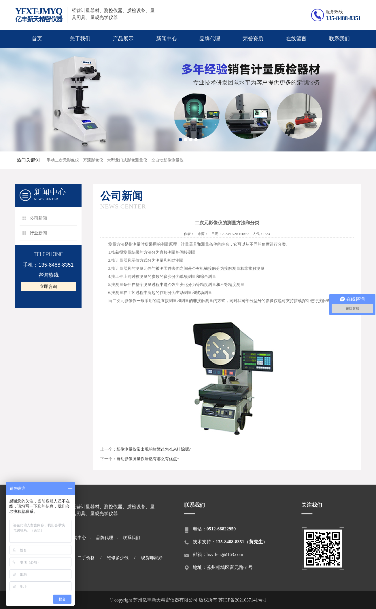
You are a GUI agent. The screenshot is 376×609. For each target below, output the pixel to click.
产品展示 (123, 38)
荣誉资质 (253, 38)
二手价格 (86, 557)
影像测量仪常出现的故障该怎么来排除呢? (153, 449)
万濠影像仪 (93, 160)
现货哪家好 (152, 557)
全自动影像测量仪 (167, 160)
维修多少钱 (118, 557)
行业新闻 (38, 233)
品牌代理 (209, 38)
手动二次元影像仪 (63, 160)
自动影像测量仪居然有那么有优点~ (147, 459)
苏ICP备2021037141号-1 (242, 599)
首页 (37, 38)
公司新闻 (38, 218)
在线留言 (296, 38)
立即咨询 (48, 286)
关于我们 (80, 38)
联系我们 (339, 38)
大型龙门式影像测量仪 (127, 160)
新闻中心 (166, 38)
